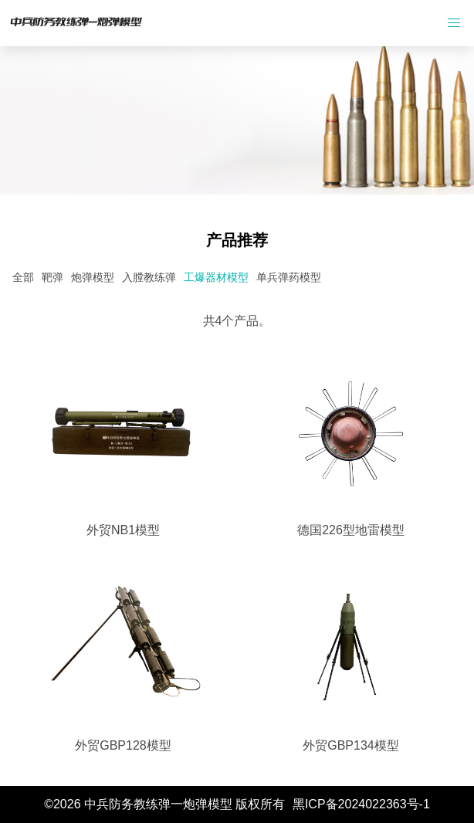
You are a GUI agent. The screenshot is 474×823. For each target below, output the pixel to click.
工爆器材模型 (216, 277)
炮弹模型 (92, 277)
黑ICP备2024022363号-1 (361, 804)
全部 (23, 277)
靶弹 (52, 277)
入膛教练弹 (149, 277)
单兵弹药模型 (288, 277)
